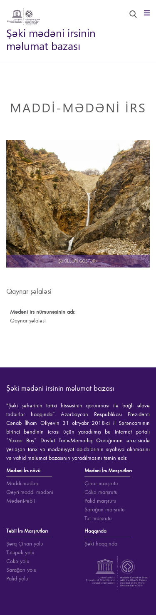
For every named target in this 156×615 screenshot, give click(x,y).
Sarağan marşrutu (104, 510)
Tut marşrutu (98, 518)
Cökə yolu (18, 561)
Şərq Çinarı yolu (24, 544)
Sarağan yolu (21, 570)
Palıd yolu (17, 579)
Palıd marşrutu (100, 501)
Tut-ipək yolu (20, 552)
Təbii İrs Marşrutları (27, 531)
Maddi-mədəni (23, 483)
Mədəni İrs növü (23, 471)
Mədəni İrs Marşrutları (108, 471)
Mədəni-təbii (20, 501)
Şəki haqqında (100, 544)
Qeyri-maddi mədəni (29, 492)
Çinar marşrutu (101, 483)
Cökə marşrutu (101, 492)
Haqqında (95, 531)
